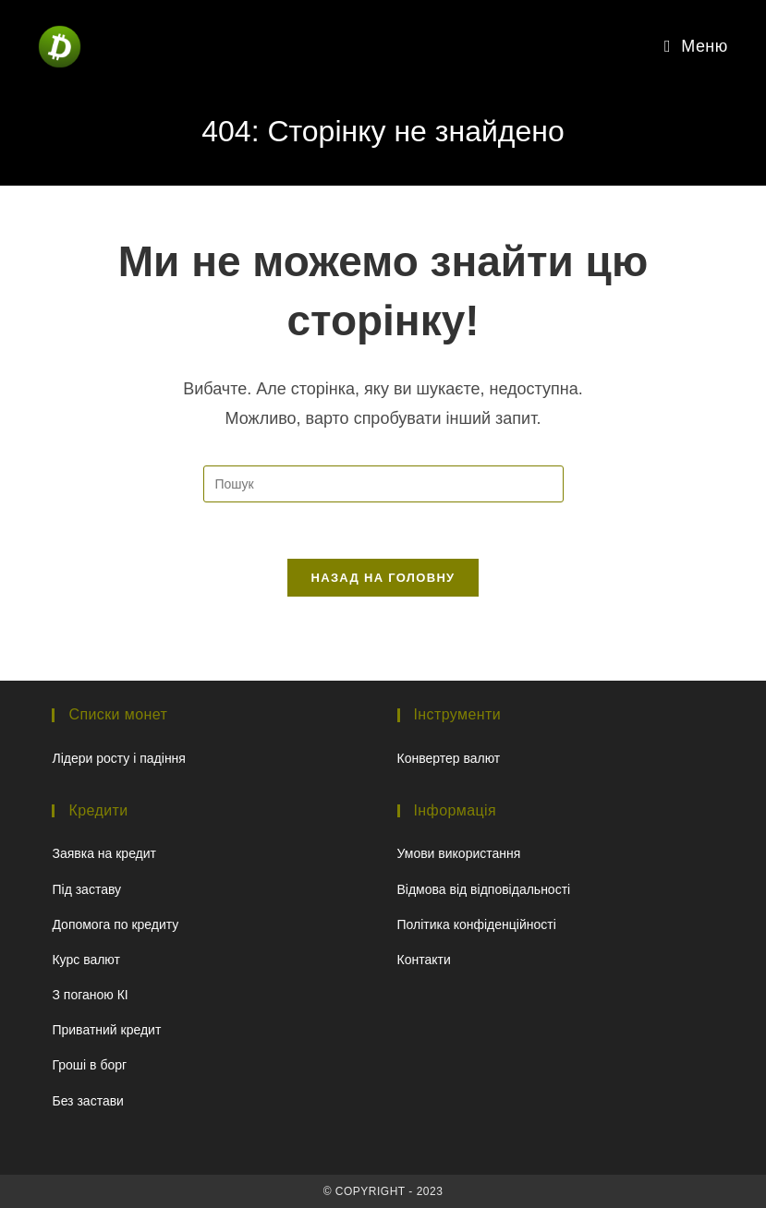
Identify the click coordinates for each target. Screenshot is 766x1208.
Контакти (424, 959)
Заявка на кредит (104, 853)
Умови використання (459, 853)
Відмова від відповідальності (484, 889)
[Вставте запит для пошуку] (383, 483)
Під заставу (86, 889)
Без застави (87, 1100)
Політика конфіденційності (476, 924)
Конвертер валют (449, 758)
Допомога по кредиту (115, 924)
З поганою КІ (90, 994)
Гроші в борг (89, 1064)
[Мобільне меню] (696, 46)
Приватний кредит (106, 1029)
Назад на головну (383, 578)
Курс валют (86, 959)
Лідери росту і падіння (118, 758)
